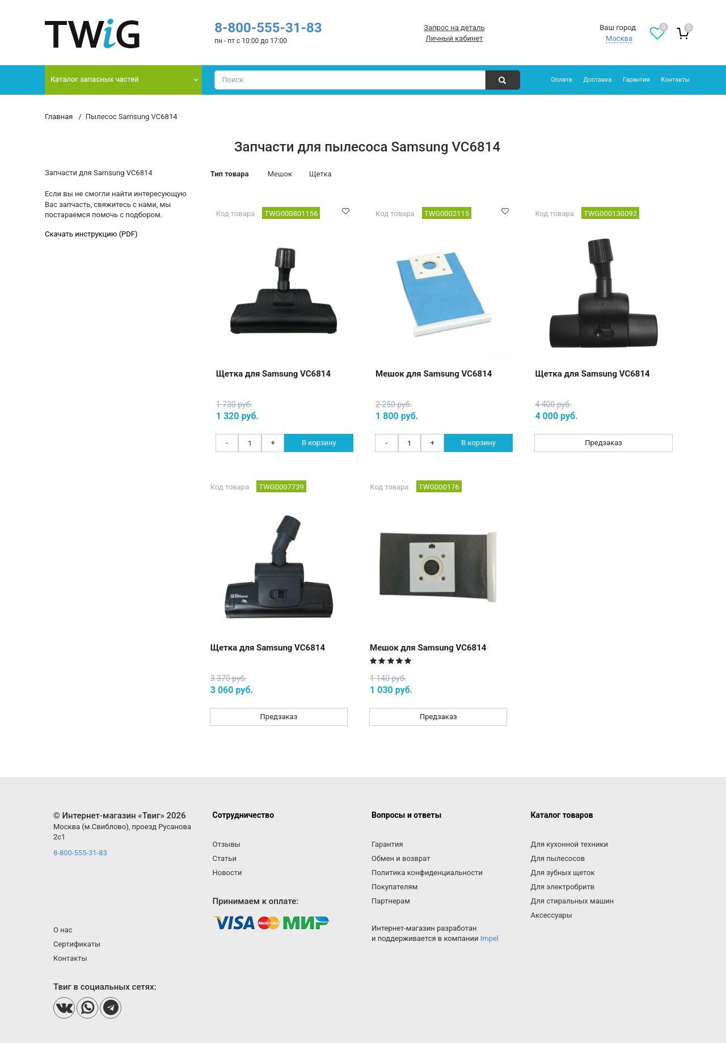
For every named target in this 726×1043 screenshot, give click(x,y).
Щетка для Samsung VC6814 (273, 374)
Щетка (320, 174)
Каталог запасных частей (94, 79)
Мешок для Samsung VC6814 (433, 374)
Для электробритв (563, 886)
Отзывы (226, 844)
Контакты (675, 79)
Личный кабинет (454, 38)
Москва (619, 38)
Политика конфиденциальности (427, 872)
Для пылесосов (558, 858)
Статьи (225, 858)
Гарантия (636, 79)
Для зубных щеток (563, 872)
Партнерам (391, 901)
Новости (227, 872)
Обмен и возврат (401, 858)
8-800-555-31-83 (268, 28)
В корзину (319, 442)
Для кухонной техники (569, 844)
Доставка (598, 79)
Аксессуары (551, 915)
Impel (489, 938)
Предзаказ (603, 442)
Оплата (561, 79)
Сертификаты (76, 944)
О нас (63, 930)
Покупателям (394, 886)
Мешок (280, 174)
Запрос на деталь (454, 27)
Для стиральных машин (572, 901)
